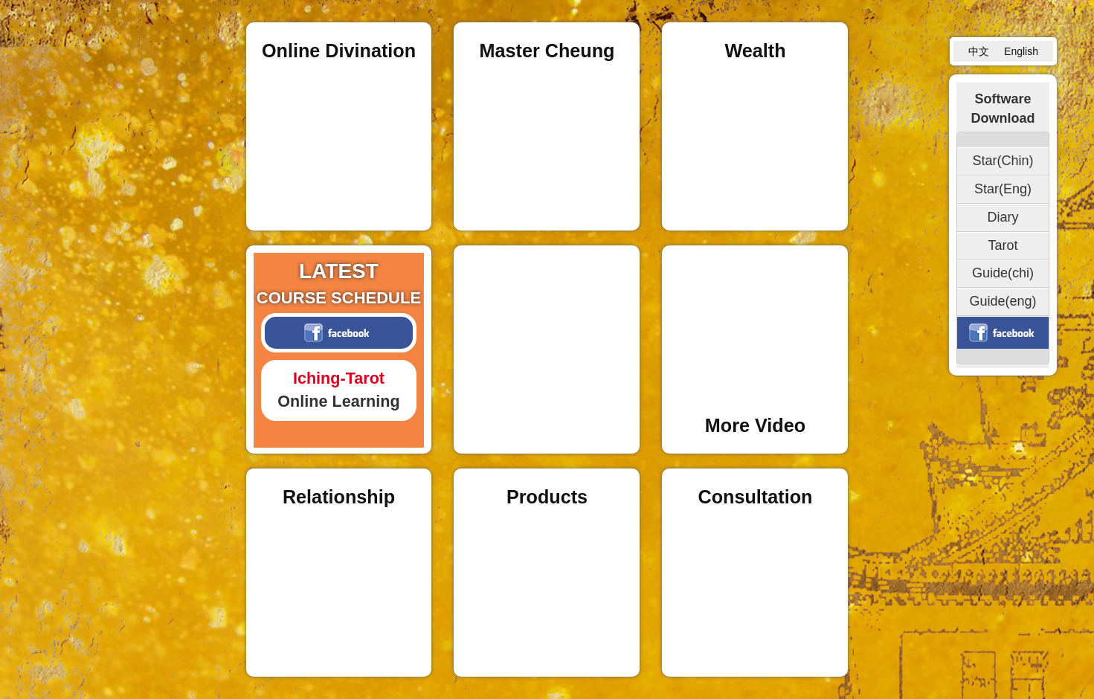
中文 (978, 51)
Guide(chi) (1003, 272)
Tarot (1002, 245)
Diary (1002, 217)
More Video (755, 425)
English (1021, 51)
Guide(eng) (1002, 301)
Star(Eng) (1003, 188)
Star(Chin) (1002, 160)
